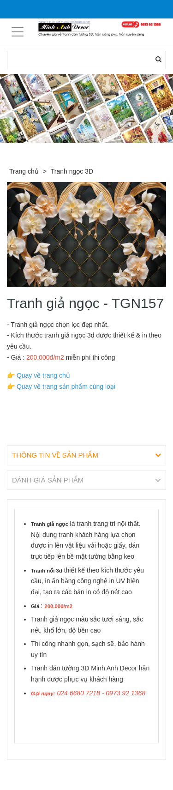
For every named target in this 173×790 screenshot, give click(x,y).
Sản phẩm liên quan (57, 771)
